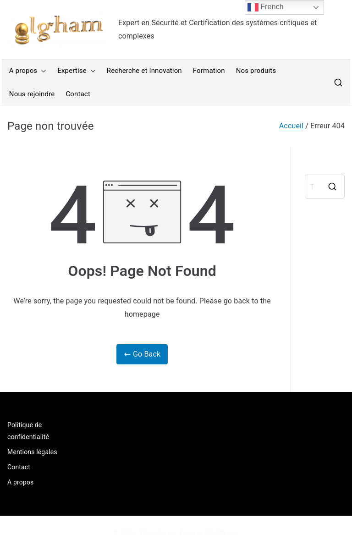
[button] (41, 71)
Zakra (187, 532)
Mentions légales (32, 452)
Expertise (76, 71)
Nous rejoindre (32, 94)
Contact (78, 94)
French (266, 7)
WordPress (220, 532)
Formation (209, 70)
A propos (27, 71)
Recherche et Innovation (144, 70)
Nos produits (256, 70)
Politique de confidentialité (28, 430)
